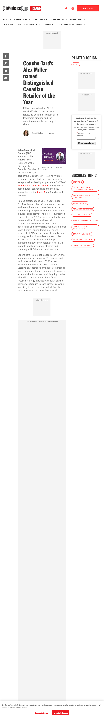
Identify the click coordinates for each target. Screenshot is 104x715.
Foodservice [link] (39, 19)
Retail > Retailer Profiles (83, 209)
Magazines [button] (65, 24)
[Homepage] (22, 8)
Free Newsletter (86, 143)
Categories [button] (20, 19)
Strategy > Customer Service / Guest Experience (85, 227)
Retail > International (82, 215)
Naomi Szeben (37, 132)
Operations (77, 182)
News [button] (6, 19)
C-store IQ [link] (49, 24)
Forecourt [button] (76, 19)
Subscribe (88, 8)
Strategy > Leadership (82, 234)
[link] (6, 56)
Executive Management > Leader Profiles (82, 196)
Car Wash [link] (8, 24)
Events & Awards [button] (27, 24)
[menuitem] (8, 19)
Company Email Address (83, 134)
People (76, 64)
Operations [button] (57, 19)
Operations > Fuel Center (83, 240)
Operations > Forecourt (82, 245)
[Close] (100, 708)
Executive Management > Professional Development (83, 189)
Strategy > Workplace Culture (85, 220)
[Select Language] (73, 8)
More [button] (79, 24)
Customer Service (80, 203)
